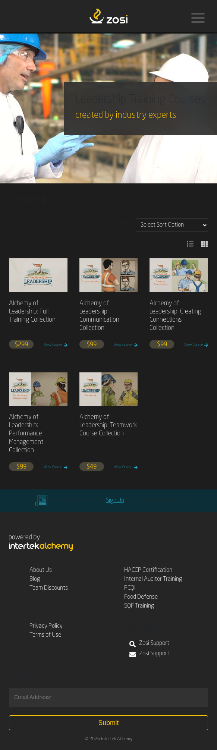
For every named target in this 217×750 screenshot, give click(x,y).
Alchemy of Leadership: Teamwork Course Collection (108, 425)
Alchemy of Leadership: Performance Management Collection (26, 433)
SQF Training (139, 606)
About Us (40, 570)
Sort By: (122, 225)
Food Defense (141, 597)
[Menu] (198, 18)
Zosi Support (149, 644)
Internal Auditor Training (153, 579)
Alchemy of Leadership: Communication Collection (99, 315)
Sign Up (115, 501)
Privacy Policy (46, 626)
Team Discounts (48, 588)
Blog (34, 579)
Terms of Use (45, 635)
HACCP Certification (148, 570)
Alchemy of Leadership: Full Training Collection (32, 311)
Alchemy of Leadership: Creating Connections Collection (175, 315)
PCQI (130, 588)
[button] (190, 244)
